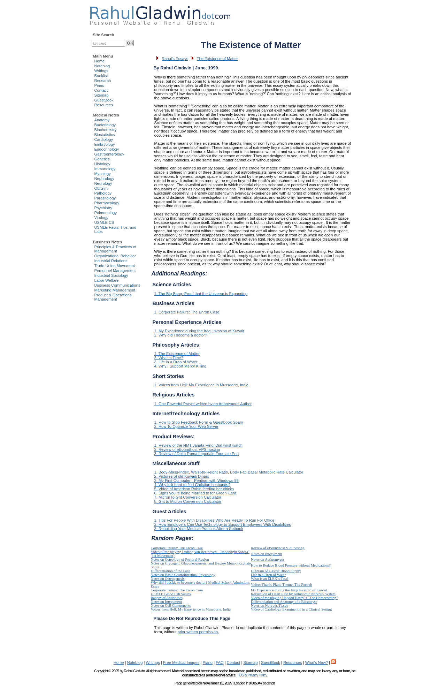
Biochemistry (105, 130)
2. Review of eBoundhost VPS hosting (187, 449)
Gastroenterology (109, 154)
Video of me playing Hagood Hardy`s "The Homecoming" (294, 598)
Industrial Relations (111, 261)
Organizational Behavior (115, 256)
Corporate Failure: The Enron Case (177, 548)
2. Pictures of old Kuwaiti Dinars (181, 476)
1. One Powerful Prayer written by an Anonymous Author (203, 404)
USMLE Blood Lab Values (171, 594)
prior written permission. (198, 632)
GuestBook (104, 100)
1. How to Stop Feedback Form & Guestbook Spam (198, 422)
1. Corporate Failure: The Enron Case (187, 312)
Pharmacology (107, 203)
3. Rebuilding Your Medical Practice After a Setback (198, 529)
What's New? (316, 662)
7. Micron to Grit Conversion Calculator (188, 497)
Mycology (102, 174)
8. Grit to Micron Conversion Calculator (188, 501)
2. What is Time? (168, 358)
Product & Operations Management (113, 297)
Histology (102, 164)
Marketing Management (115, 290)
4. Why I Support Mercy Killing (180, 366)
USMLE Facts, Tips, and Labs (115, 229)
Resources (103, 105)
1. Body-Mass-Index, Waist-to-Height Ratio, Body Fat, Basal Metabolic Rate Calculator (228, 472)
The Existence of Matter (217, 58)
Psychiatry (103, 208)
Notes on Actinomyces (267, 559)
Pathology (103, 193)
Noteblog (102, 66)
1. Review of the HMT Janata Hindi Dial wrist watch (198, 445)
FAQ (219, 662)
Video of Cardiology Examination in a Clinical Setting (291, 609)
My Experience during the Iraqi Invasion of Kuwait (289, 590)
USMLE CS (104, 222)
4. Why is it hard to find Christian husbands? (192, 485)
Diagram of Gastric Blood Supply (276, 571)
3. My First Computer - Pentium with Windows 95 (196, 480)
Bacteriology (105, 125)
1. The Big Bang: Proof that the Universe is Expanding (201, 294)
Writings (101, 71)
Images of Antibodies (167, 598)
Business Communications (117, 285)
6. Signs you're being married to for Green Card (195, 493)
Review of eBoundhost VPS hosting (278, 548)
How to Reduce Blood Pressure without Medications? (291, 565)
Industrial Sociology (111, 275)
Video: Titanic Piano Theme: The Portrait (281, 584)
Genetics (102, 159)
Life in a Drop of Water (268, 575)
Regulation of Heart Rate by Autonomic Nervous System (293, 594)
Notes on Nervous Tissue (269, 605)
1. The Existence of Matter (177, 353)
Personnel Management (115, 270)
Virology (101, 217)
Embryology (104, 144)
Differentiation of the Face (170, 571)
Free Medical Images (181, 662)
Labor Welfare (106, 280)
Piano (99, 85)
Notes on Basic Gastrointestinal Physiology (183, 575)
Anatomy (102, 120)
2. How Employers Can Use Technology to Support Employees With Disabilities (222, 524)
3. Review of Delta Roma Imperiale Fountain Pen (196, 454)
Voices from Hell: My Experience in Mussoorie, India (191, 609)
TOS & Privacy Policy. (252, 675)
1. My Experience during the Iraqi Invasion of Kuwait (199, 331)
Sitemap (101, 95)
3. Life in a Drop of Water (176, 362)
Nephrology (104, 178)
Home (99, 61)
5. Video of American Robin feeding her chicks (194, 489)
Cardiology (103, 139)
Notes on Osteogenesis (168, 579)
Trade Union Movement (114, 266)
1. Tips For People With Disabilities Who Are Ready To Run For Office (214, 520)
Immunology (105, 169)
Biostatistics (104, 134)
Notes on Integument (266, 554)
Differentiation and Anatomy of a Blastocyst (284, 602)
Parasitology (105, 198)
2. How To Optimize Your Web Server (186, 426)
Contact (101, 90)
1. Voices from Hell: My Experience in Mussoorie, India (201, 385)
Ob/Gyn (101, 188)
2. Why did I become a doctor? (180, 335)
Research (102, 80)
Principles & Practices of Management (115, 249)
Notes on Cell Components (171, 605)
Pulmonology (105, 213)
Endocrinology (106, 149)
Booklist (101, 76)
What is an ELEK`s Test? (270, 579)
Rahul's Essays (175, 58)
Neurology (103, 183)
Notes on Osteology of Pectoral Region (180, 559)
